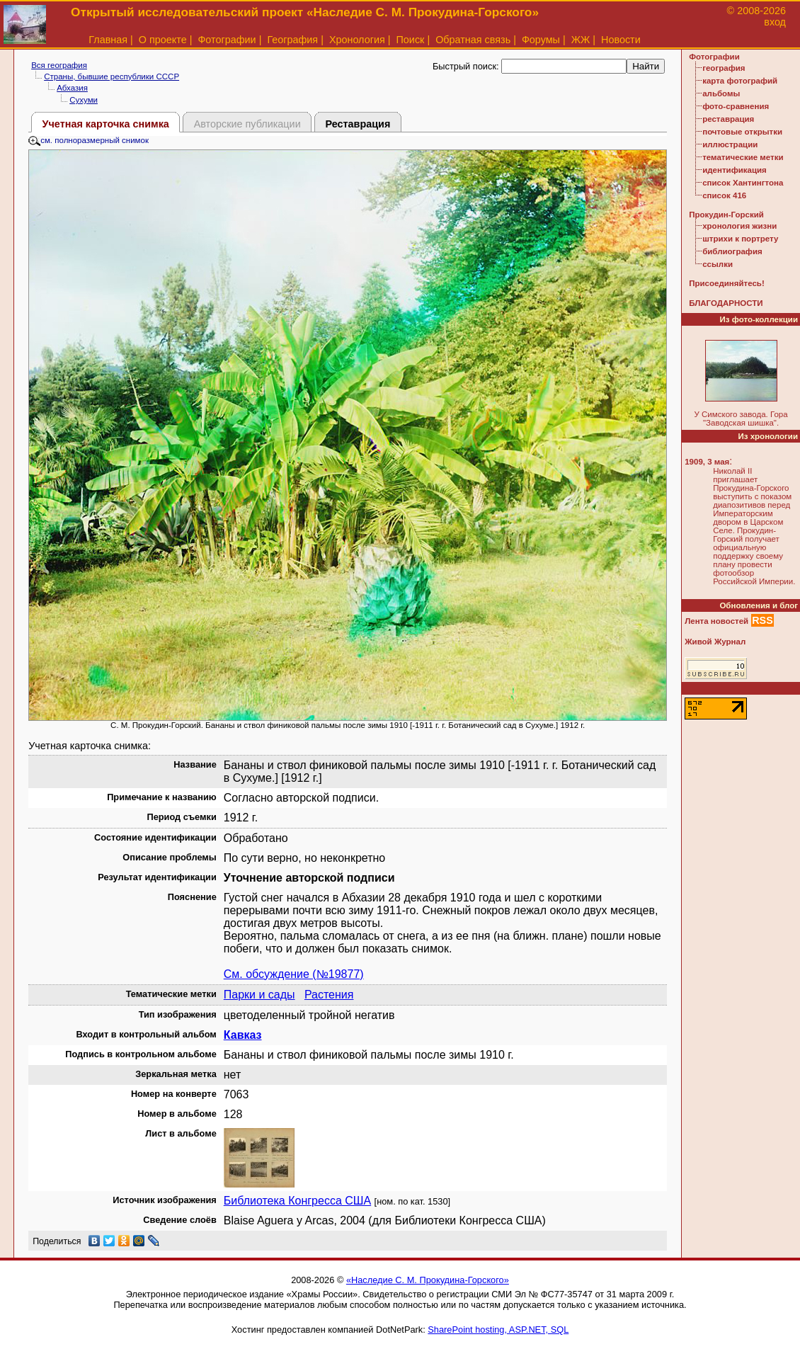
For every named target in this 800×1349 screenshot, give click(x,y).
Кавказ (243, 1035)
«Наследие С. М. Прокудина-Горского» (427, 1280)
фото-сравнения (735, 106)
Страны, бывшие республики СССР (111, 76)
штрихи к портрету (740, 238)
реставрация (728, 119)
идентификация (734, 170)
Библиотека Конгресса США (297, 1201)
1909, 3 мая (707, 461)
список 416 (724, 195)
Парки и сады (259, 995)
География (292, 39)
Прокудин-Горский (726, 214)
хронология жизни (739, 226)
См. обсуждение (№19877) (294, 974)
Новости (621, 39)
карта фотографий (739, 80)
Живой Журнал (715, 641)
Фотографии (227, 39)
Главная (107, 39)
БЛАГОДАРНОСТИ (725, 303)
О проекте (163, 39)
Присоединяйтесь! (727, 283)
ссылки (717, 264)
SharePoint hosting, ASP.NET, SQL (498, 1329)
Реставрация (357, 124)
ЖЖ (580, 39)
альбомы (721, 93)
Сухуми (83, 100)
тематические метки (742, 157)
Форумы (541, 39)
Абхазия (72, 88)
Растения (329, 995)
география (723, 68)
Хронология (357, 39)
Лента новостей (716, 621)
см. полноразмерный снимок (88, 140)
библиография (732, 251)
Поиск (410, 39)
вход (775, 22)
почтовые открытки (742, 131)
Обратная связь (472, 39)
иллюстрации (730, 144)
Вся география (59, 65)
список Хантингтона (742, 182)
